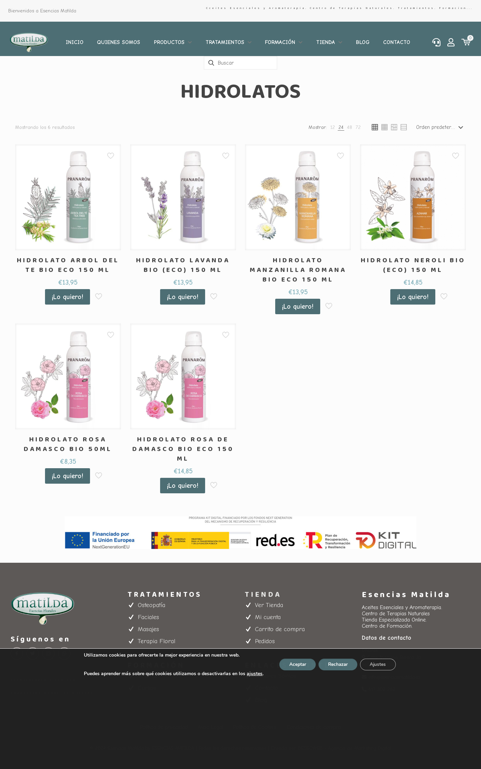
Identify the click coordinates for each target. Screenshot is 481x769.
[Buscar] (240, 63)
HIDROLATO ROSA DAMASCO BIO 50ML (68, 444)
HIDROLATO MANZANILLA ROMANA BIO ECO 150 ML (298, 270)
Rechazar (338, 664)
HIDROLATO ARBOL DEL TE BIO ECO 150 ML (68, 265)
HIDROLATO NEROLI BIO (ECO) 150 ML (413, 265)
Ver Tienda (269, 605)
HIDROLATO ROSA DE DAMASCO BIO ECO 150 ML (183, 449)
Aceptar (295, 664)
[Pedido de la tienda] (441, 127)
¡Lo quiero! (67, 297)
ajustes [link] (252, 673)
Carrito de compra (280, 629)
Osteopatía (151, 605)
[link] (332, 127)
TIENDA (263, 595)
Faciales (148, 617)
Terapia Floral (156, 641)
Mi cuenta (268, 617)
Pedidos (265, 641)
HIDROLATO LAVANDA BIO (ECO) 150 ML (183, 265)
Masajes (148, 629)
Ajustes (380, 664)
